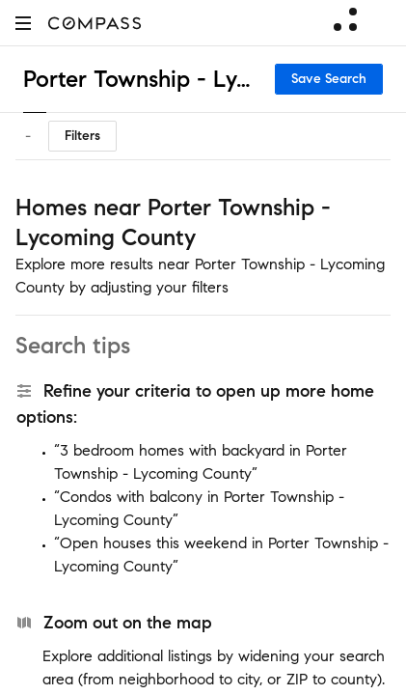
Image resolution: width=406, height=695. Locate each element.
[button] (23, 22)
